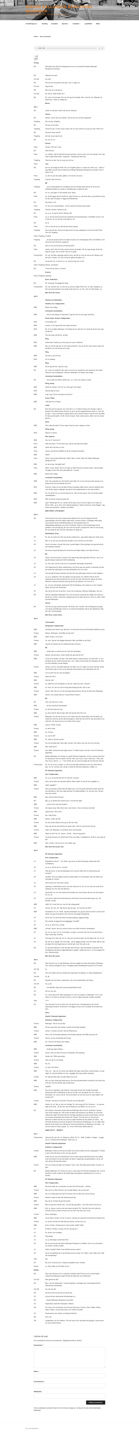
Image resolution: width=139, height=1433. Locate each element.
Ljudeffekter (88, 23)
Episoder (65, 23)
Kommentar (38, 1345)
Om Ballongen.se (32, 23)
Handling (45, 23)
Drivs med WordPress (31, 1428)
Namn (36, 1371)
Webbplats (38, 1391)
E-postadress (39, 1381)
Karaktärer (54, 23)
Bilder (98, 23)
